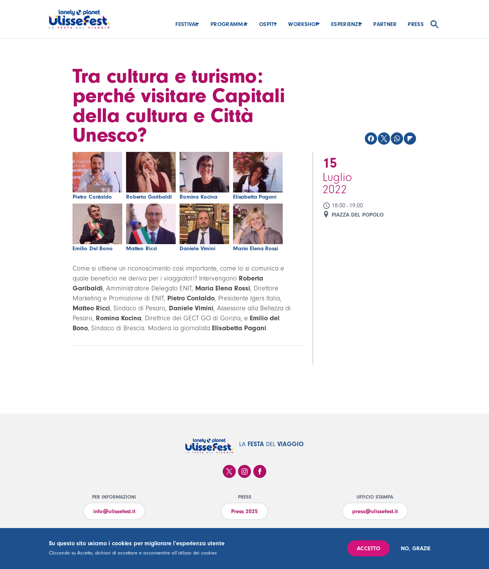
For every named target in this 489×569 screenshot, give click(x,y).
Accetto (368, 548)
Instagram (244, 471)
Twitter (229, 471)
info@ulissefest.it (114, 511)
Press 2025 (244, 511)
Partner (385, 24)
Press (416, 24)
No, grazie (416, 548)
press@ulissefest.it (375, 511)
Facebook (259, 471)
